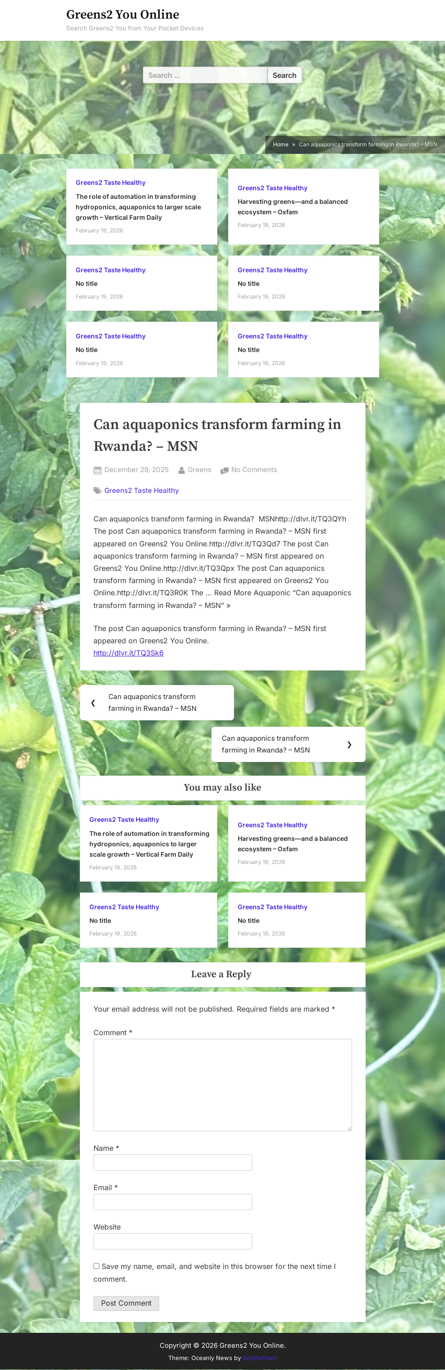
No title (87, 283)
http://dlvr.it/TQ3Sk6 (128, 652)
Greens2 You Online (122, 15)
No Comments (254, 470)
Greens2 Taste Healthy (111, 182)
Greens (199, 469)
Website (107, 1227)
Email (105, 1187)
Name (106, 1148)
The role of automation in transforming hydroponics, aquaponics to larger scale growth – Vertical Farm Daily (138, 207)
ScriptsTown (260, 1358)
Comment (112, 1032)
